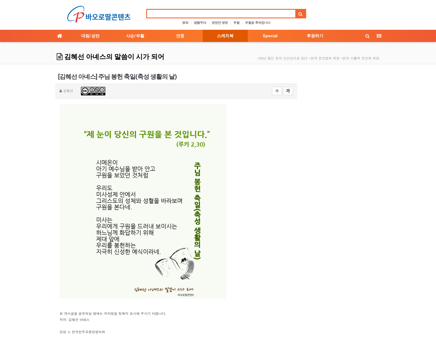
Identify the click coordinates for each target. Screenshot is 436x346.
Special (270, 35)
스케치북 (225, 35)
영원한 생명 (220, 22)
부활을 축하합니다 (257, 22)
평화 (185, 22)
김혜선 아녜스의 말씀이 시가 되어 (110, 57)
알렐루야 (200, 22)
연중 (180, 35)
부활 (236, 22)
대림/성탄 (90, 35)
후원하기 (315, 35)
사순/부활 (135, 35)
